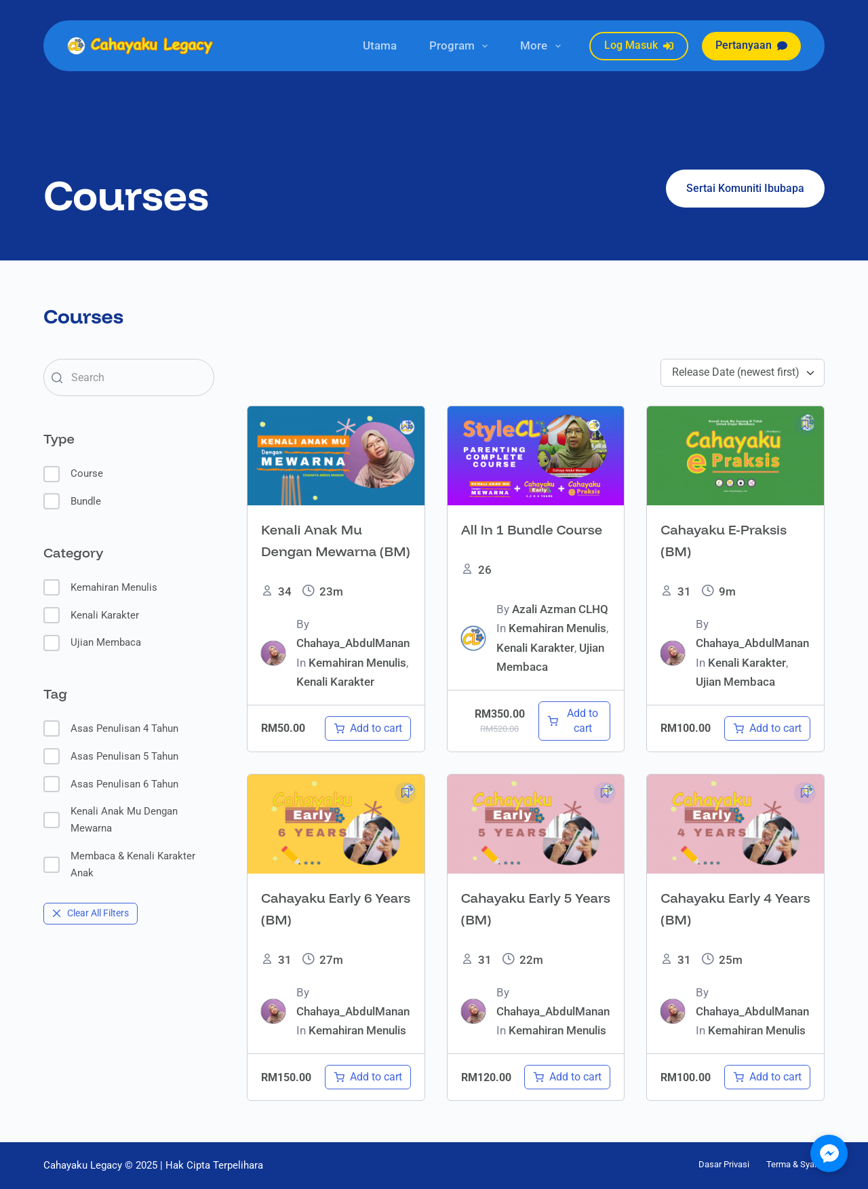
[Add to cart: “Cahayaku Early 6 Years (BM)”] (368, 1077)
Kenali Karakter (91, 615)
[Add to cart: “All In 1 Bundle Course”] (574, 721)
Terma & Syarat (795, 1164)
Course (73, 474)
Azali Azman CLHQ (560, 609)
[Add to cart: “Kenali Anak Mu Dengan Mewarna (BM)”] (368, 728)
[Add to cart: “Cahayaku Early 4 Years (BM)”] (767, 1077)
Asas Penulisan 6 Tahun (110, 784)
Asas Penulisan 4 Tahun (110, 728)
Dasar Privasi (723, 1164)
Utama (380, 45)
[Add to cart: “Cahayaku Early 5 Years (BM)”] (567, 1077)
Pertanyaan (751, 45)
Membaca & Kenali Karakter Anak (119, 864)
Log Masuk (638, 45)
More (543, 46)
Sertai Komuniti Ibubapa (745, 188)
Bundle (72, 501)
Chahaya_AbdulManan (353, 643)
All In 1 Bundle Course (531, 529)
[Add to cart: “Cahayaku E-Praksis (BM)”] (767, 728)
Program (461, 46)
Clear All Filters (90, 913)
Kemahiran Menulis (100, 587)
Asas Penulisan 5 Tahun (110, 756)
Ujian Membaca (92, 643)
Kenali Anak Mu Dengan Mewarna (110, 819)
